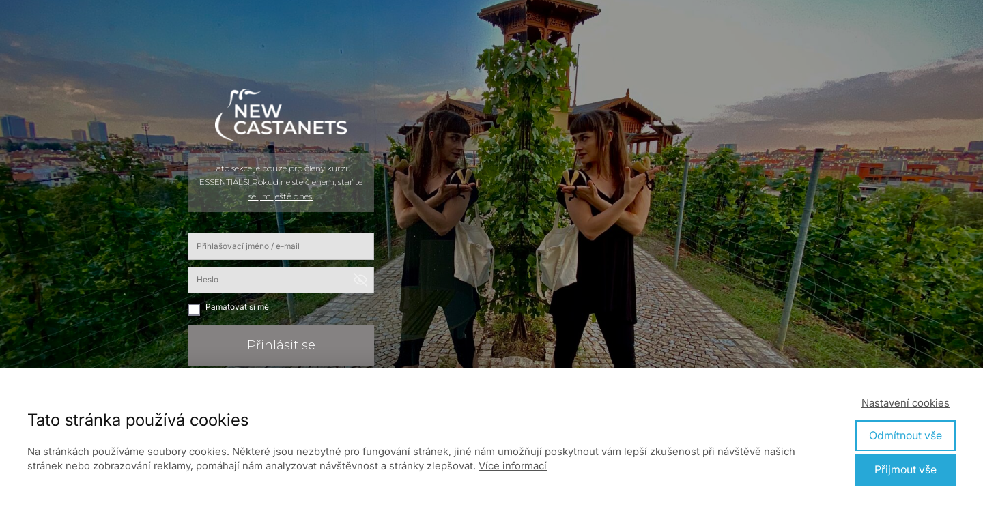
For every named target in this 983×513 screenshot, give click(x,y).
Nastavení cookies (905, 402)
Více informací (513, 465)
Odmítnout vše (905, 435)
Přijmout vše (905, 469)
